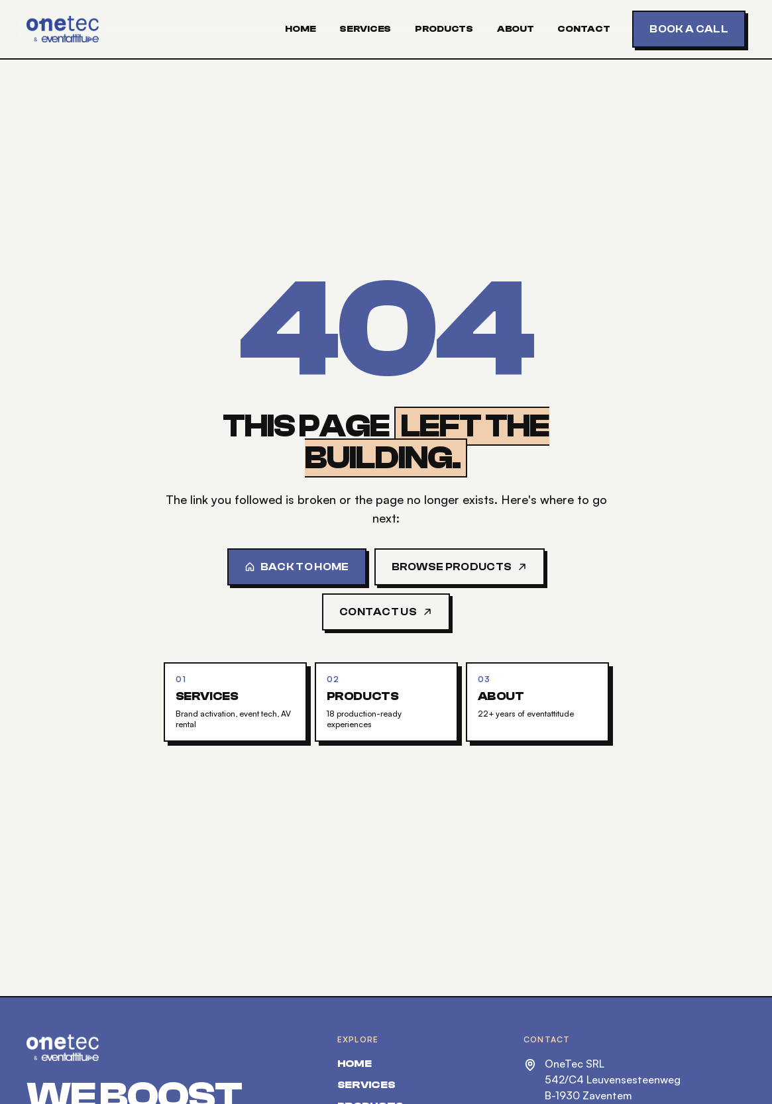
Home (300, 29)
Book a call (688, 29)
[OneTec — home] (63, 29)
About (515, 29)
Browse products (460, 567)
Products (444, 29)
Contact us (386, 612)
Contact (583, 29)
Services (365, 29)
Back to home (297, 567)
